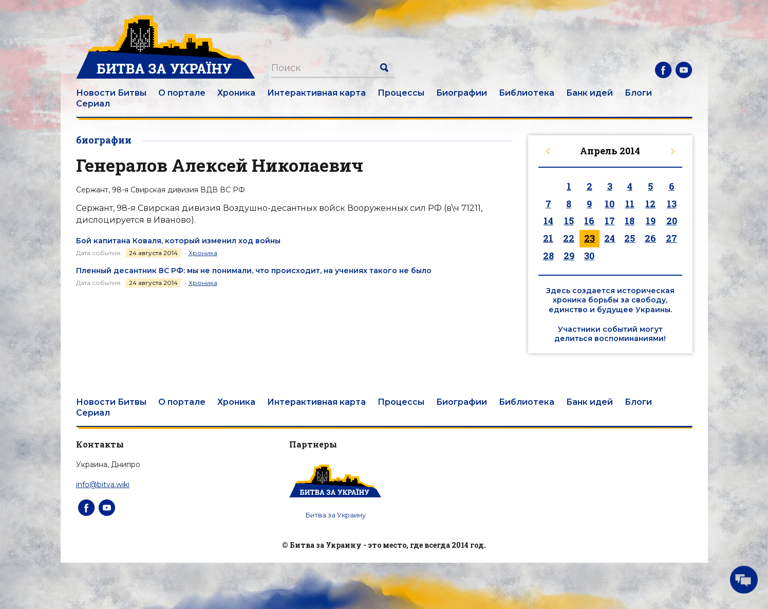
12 (650, 204)
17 (610, 220)
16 (589, 220)
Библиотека (526, 93)
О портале (181, 93)
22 (568, 238)
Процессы (401, 93)
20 (671, 220)
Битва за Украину (336, 515)
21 (548, 238)
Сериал (93, 104)
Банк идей (589, 93)
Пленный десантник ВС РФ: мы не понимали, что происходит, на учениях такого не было (254, 270)
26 (650, 238)
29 (569, 255)
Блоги (638, 93)
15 (569, 220)
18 (629, 220)
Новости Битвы (111, 93)
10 (609, 204)
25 (629, 238)
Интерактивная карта (316, 93)
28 (548, 255)
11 (629, 204)
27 (671, 238)
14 (548, 220)
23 (589, 238)
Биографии (461, 93)
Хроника (236, 93)
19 (650, 220)
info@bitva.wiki (102, 484)
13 (672, 204)
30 (589, 255)
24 (609, 238)
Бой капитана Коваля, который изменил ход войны (178, 240)
